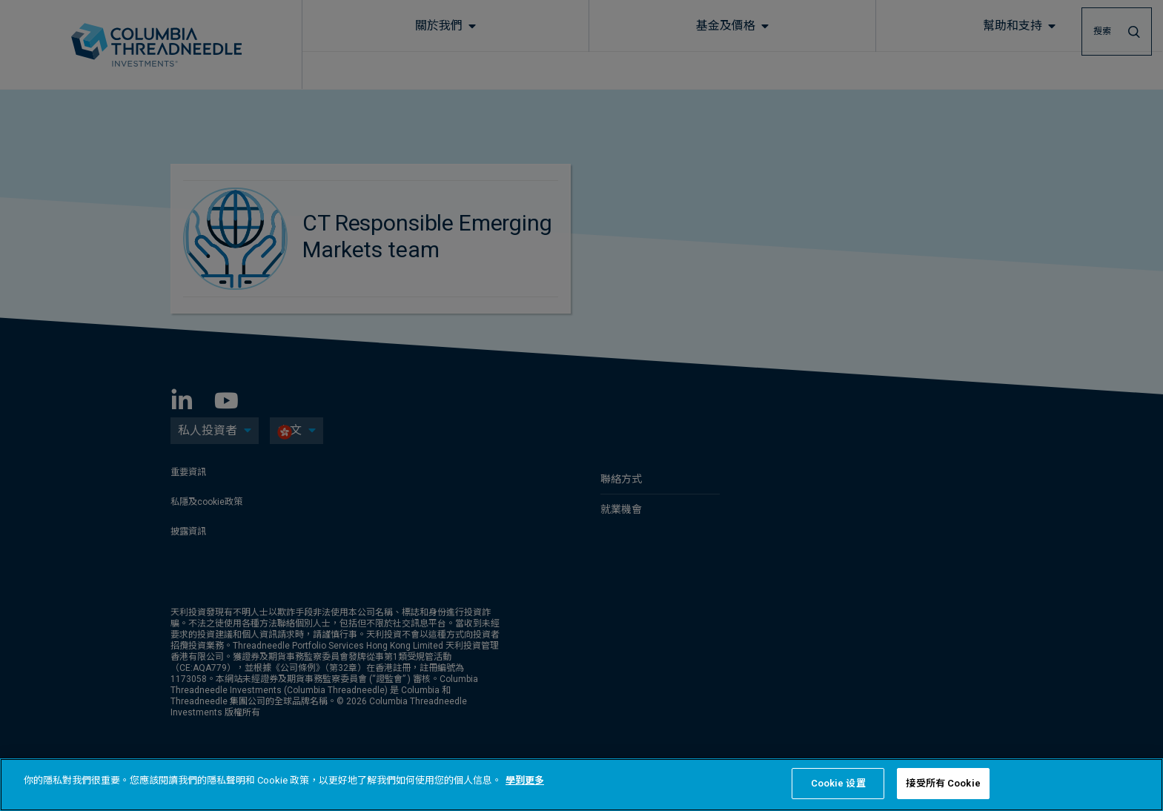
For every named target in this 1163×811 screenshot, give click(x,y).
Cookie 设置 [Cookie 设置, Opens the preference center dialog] (838, 783)
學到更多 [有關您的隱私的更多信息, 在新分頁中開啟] (525, 780)
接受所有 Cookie (943, 783)
